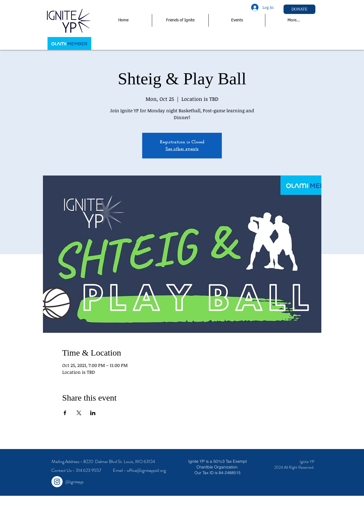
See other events (182, 149)
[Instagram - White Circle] (57, 481)
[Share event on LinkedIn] (93, 413)
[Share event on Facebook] (65, 413)
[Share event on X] (79, 413)
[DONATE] (299, 9)
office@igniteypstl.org (146, 470)
